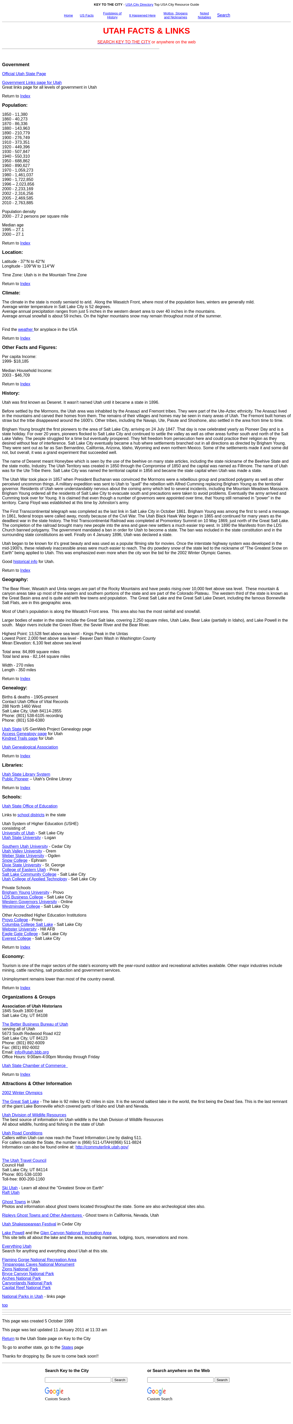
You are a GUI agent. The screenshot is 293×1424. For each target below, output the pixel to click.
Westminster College (21, 906)
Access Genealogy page (24, 734)
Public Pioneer (15, 779)
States (67, 1347)
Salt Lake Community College (29, 874)
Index (25, 96)
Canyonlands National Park (27, 1283)
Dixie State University (21, 865)
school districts (31, 815)
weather (26, 329)
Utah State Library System (26, 774)
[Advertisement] (181, 127)
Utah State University (21, 837)
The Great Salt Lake (20, 1101)
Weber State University (23, 856)
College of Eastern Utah (24, 869)
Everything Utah (16, 1246)
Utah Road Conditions (22, 1133)
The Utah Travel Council (24, 1160)
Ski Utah (10, 1188)
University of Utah (18, 833)
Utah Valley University (22, 851)
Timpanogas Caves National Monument (38, 1264)
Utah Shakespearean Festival (29, 1224)
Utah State (12, 729)
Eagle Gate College (20, 934)
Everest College (16, 938)
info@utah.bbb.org (32, 1052)
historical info (25, 561)
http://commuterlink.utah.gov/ (102, 1147)
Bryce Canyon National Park (28, 1273)
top (5, 1305)
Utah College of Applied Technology (34, 879)
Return (8, 1338)
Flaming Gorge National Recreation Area (39, 1260)
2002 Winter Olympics (22, 1093)
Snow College (15, 860)
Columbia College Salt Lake (27, 924)
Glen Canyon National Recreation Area (76, 1233)
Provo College (15, 920)
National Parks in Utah (22, 1296)
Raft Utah (11, 1192)
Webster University (19, 929)
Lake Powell (13, 1233)
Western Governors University (29, 902)
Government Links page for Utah (32, 82)
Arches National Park (21, 1278)
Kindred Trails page (20, 738)
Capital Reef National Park (26, 1287)
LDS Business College (22, 897)
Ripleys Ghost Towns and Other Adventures (42, 1215)
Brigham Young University (25, 892)
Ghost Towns (14, 1202)
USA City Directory (139, 4)
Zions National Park (20, 1269)
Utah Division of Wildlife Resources (34, 1115)
